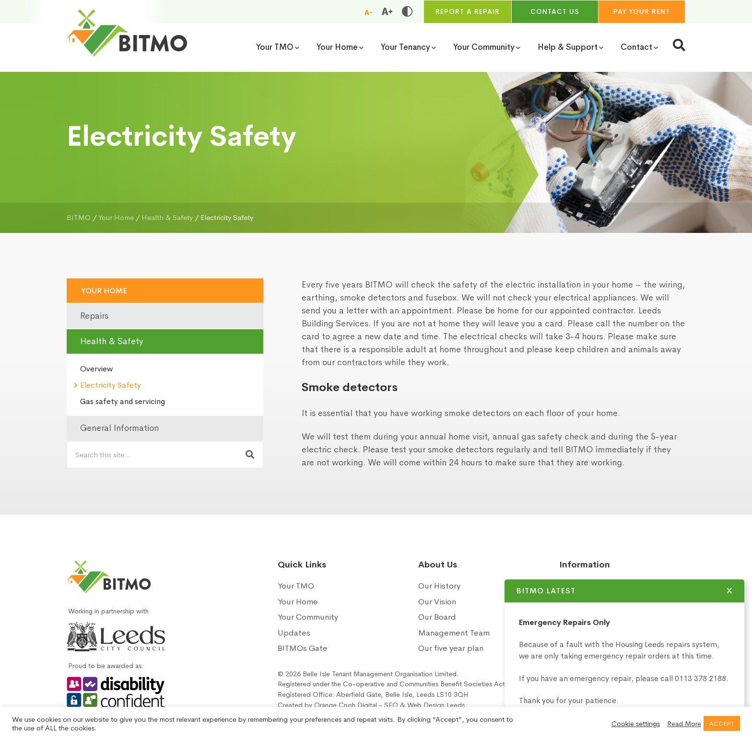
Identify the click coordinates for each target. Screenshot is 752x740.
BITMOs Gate (303, 648)
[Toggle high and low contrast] (407, 11)
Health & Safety (111, 341)
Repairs (94, 316)
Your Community (308, 617)
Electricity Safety (110, 385)
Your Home (104, 291)
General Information (119, 428)
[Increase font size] (387, 11)
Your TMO (296, 586)
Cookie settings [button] (635, 723)
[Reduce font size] (368, 12)
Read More (684, 723)
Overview (96, 369)
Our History (439, 586)
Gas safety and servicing (122, 401)
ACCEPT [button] (721, 723)
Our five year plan (450, 648)
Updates (294, 633)
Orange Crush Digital (345, 705)
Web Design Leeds (436, 705)
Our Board (437, 617)
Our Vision (437, 602)
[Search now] (249, 454)
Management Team (454, 633)
